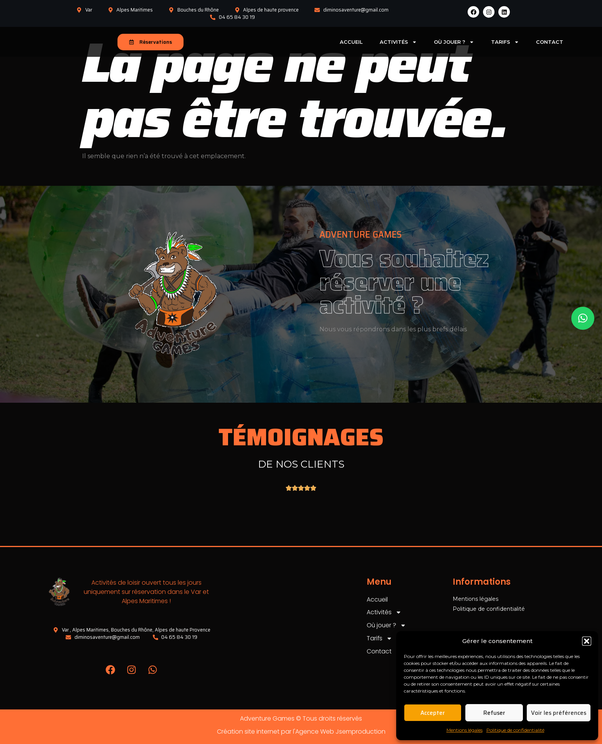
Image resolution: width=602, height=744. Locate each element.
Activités (398, 42)
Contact (549, 42)
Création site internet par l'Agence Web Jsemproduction (301, 731)
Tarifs (505, 42)
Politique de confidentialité (515, 730)
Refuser (494, 713)
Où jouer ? (454, 42)
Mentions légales (465, 730)
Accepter (432, 713)
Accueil (351, 42)
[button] (586, 641)
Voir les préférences (558, 713)
